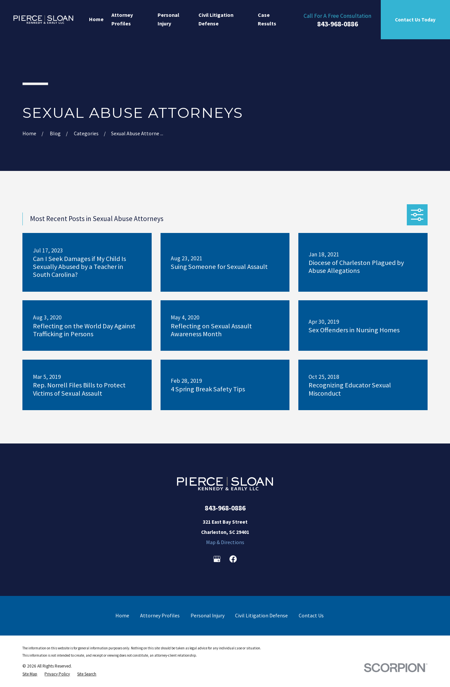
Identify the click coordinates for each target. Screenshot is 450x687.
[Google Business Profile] (217, 559)
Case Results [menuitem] (267, 19)
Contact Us (311, 615)
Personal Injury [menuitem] (168, 19)
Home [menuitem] (96, 19)
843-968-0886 (337, 24)
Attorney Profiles (160, 615)
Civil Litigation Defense (261, 615)
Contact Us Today (415, 19)
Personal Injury (208, 615)
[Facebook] (233, 559)
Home (122, 615)
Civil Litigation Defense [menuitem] (215, 19)
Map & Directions (225, 542)
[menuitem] (29, 674)
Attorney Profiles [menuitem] (122, 19)
